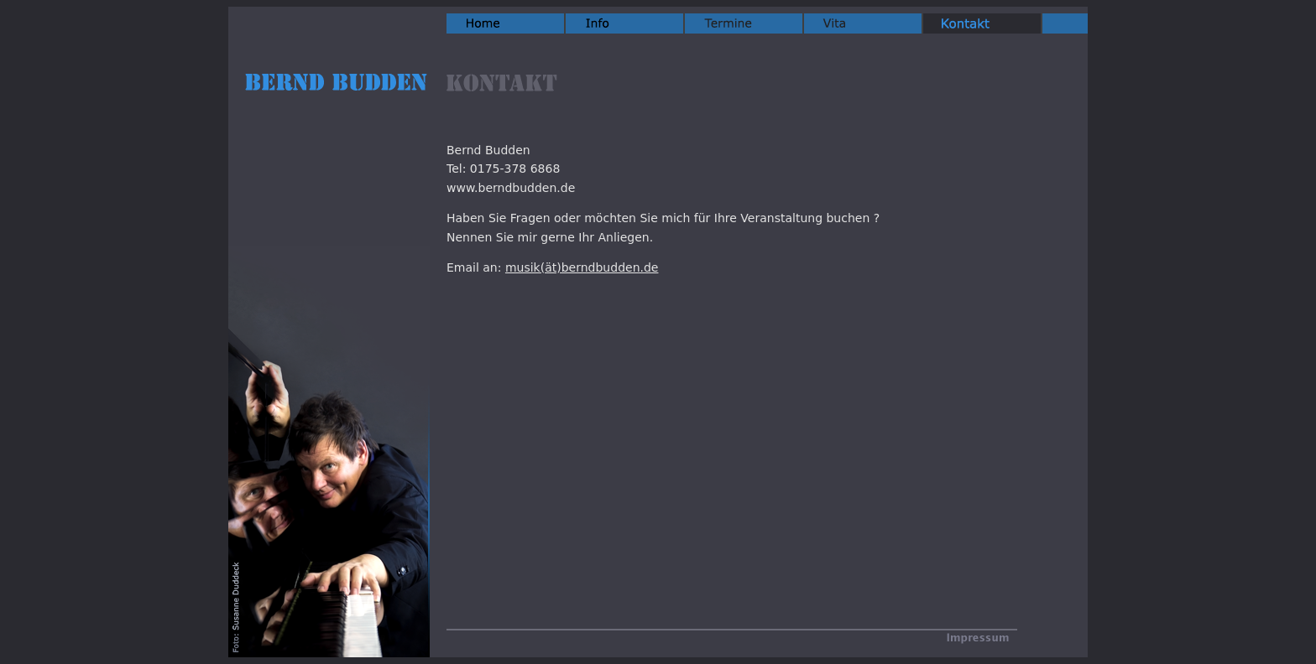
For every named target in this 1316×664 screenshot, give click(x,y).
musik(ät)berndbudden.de (582, 267)
